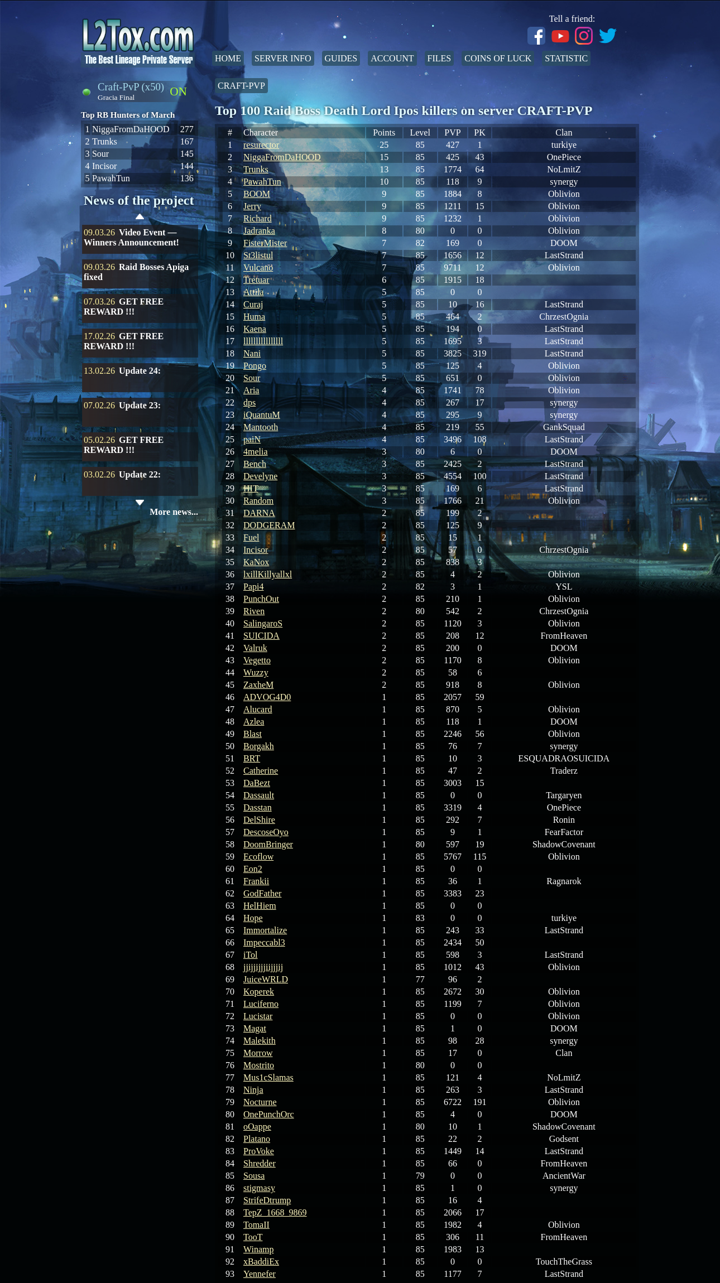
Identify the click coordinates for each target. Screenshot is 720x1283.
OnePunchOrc (268, 1114)
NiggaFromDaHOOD (282, 157)
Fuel (251, 537)
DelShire (259, 819)
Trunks (255, 169)
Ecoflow (258, 856)
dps (249, 402)
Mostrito (258, 1065)
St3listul (258, 255)
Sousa (254, 1175)
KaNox (256, 562)
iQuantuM (261, 414)
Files (440, 58)
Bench (254, 464)
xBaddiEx (261, 1261)
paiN (252, 439)
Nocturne (260, 1102)
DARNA (259, 513)
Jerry (252, 206)
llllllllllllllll (263, 341)
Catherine (260, 770)
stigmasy (259, 1188)
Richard (257, 218)
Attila (253, 292)
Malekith (259, 1040)
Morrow (257, 1053)
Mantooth (260, 427)
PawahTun (262, 181)
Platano (256, 1139)
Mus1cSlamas (268, 1077)
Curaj (253, 304)
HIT (250, 488)
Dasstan (257, 807)
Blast (252, 734)
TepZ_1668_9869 (275, 1212)
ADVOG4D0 (267, 697)
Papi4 (253, 586)
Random (258, 500)
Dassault (258, 795)
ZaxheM (258, 684)
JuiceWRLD (265, 979)
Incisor (255, 549)
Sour (251, 378)
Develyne (260, 476)
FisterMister (265, 243)
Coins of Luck (497, 58)
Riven (254, 611)
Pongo (254, 365)
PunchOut (261, 599)
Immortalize (265, 930)
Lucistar (257, 1016)
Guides (341, 58)
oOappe (257, 1126)
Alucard (257, 709)
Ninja (253, 1089)
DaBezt (256, 783)
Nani (252, 353)
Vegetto (257, 660)
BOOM (256, 194)
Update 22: (140, 474)
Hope (253, 918)
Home (228, 58)
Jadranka (259, 230)
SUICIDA (261, 635)
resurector (261, 144)
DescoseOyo (266, 832)
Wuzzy (255, 672)
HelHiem (259, 905)
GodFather (262, 893)
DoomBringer (268, 844)
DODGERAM (269, 525)
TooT (252, 1237)
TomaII (256, 1224)
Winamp (258, 1249)
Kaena (254, 329)
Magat (254, 1028)
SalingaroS (262, 623)
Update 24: (140, 370)
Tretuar (256, 279)
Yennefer (259, 1274)
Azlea (253, 721)
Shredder (259, 1163)
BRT (251, 758)
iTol (250, 954)
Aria (251, 390)
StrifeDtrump (267, 1200)
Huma (254, 316)
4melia (255, 451)
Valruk (255, 648)
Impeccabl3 (264, 942)
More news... (174, 512)
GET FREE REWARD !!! (124, 306)
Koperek (258, 991)
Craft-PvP (241, 85)
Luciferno (261, 1004)
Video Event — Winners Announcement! (131, 237)
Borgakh (258, 746)
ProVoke (258, 1151)
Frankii (256, 881)
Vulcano (258, 267)
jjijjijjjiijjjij (263, 967)
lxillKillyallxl (267, 574)
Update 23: (140, 405)
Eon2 (252, 869)
